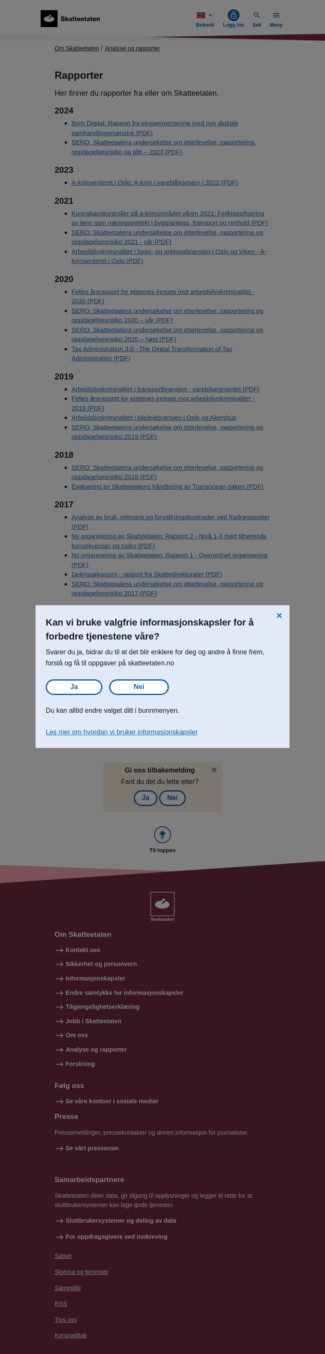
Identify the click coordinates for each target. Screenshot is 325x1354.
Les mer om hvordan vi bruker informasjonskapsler (122, 732)
